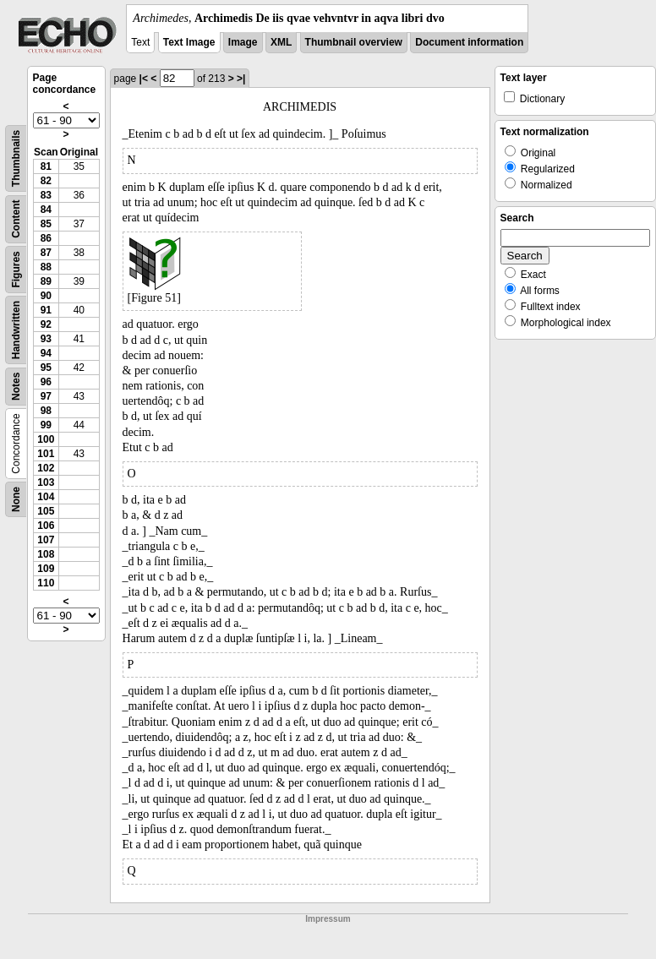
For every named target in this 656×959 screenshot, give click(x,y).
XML (281, 42)
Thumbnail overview (353, 42)
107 (45, 540)
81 (46, 166)
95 (46, 367)
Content (16, 219)
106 (45, 525)
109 (45, 569)
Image (243, 42)
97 (46, 396)
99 (46, 425)
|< (143, 78)
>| (241, 78)
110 (45, 583)
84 (46, 209)
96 (46, 382)
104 (45, 497)
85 (46, 224)
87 (46, 253)
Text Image (189, 42)
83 (46, 195)
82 (46, 181)
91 (46, 310)
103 (45, 482)
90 (46, 296)
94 (46, 353)
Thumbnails (16, 158)
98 (46, 411)
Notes (16, 386)
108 (45, 554)
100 (45, 439)
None (16, 499)
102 (45, 468)
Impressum (327, 919)
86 (46, 238)
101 (45, 454)
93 (46, 339)
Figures (16, 269)
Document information (469, 42)
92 (46, 324)
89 (46, 281)
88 (46, 267)
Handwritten (16, 330)
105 (45, 511)
